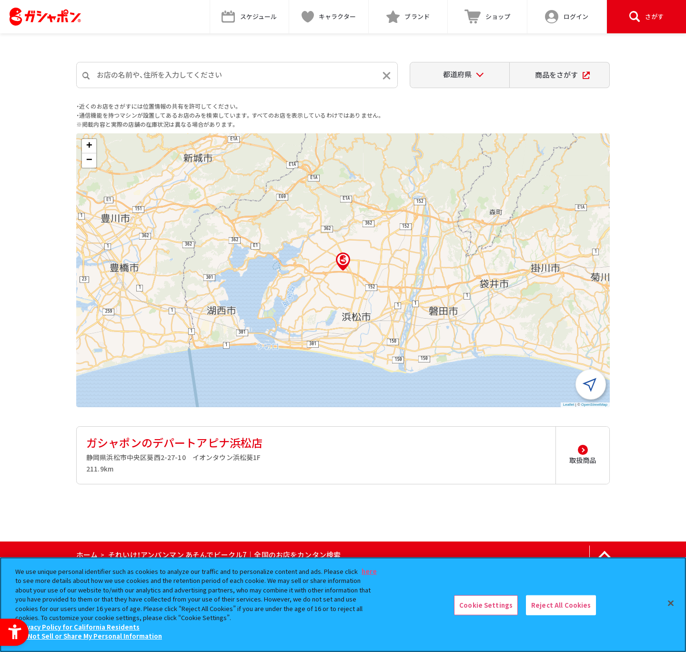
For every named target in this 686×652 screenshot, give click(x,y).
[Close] (670, 603)
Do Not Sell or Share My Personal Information (90, 636)
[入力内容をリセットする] (387, 75)
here (369, 571)
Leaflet (569, 404)
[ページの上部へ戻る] (604, 555)
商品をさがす (562, 75)
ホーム (87, 555)
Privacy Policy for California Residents (79, 627)
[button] (343, 261)
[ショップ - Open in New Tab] (487, 16)
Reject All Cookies (561, 605)
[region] (343, 604)
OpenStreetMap (594, 404)
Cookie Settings (486, 605)
